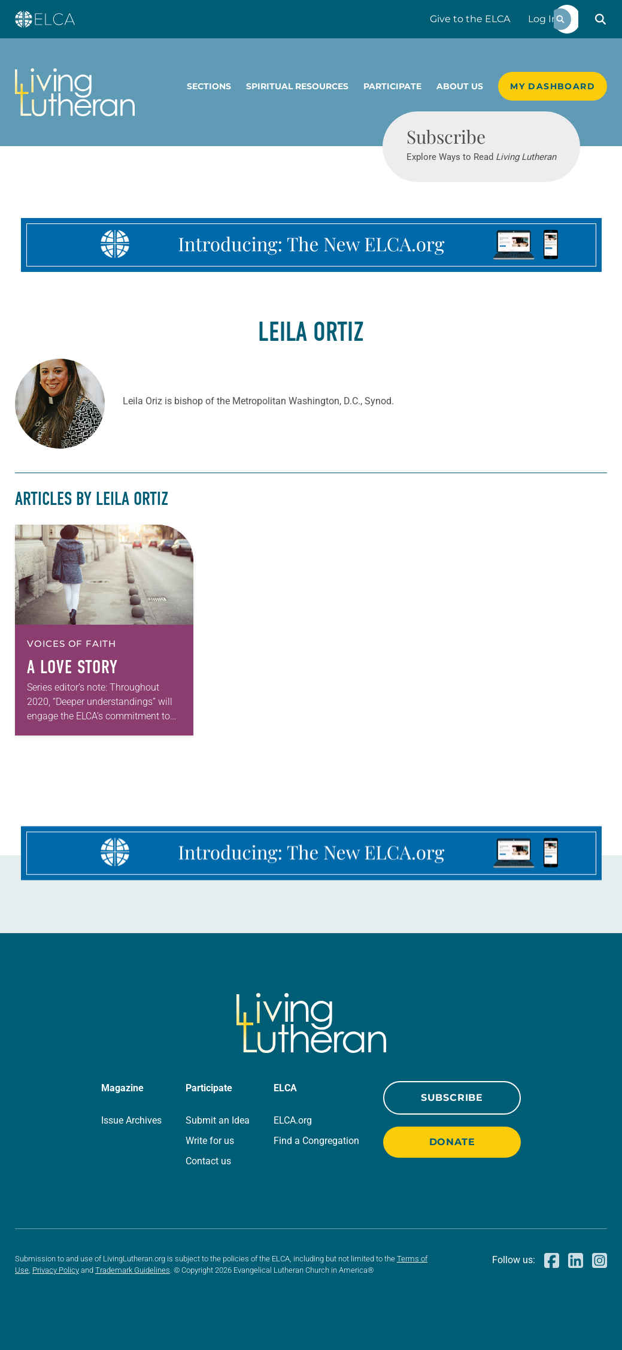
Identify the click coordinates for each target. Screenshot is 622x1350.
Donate (452, 1142)
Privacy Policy (55, 1270)
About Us (459, 86)
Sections (209, 86)
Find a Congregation (316, 1140)
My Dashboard (552, 86)
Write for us (210, 1140)
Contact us (208, 1161)
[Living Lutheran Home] (75, 92)
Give (470, 19)
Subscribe (452, 1097)
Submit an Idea (218, 1120)
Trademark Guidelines (132, 1270)
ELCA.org (293, 1120)
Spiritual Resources (297, 86)
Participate (392, 86)
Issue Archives (131, 1120)
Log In (543, 19)
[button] (600, 19)
